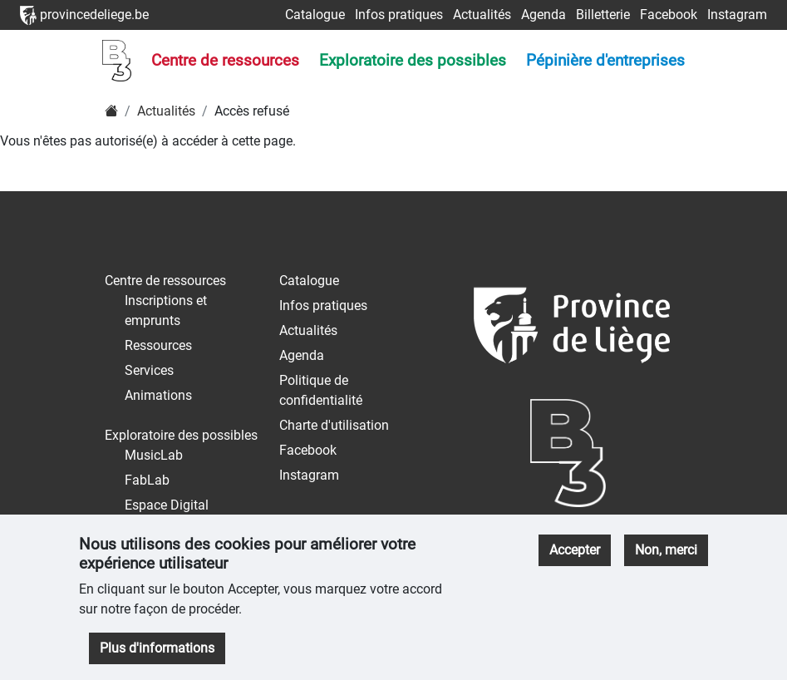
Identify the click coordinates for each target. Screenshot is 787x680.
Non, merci (666, 550)
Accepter (574, 550)
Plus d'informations (157, 648)
